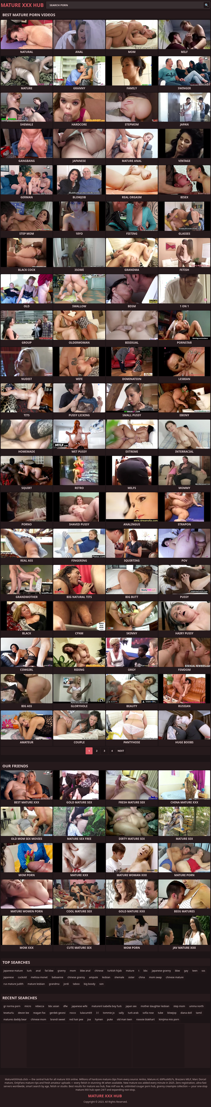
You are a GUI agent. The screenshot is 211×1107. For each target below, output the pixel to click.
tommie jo (109, 1012)
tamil (199, 1012)
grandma (54, 983)
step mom (179, 1006)
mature (130, 970)
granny (62, 970)
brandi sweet (57, 1019)
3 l (97, 1012)
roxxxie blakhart (145, 1019)
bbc (146, 970)
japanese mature (13, 970)
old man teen (124, 1019)
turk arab (133, 1012)
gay (186, 970)
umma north (196, 1006)
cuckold (22, 977)
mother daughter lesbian (155, 1006)
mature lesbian (36, 983)
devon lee (23, 1012)
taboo (76, 983)
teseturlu (8, 1012)
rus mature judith (13, 983)
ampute (93, 977)
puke (110, 1019)
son (101, 983)
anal (38, 970)
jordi (66, 983)
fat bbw (49, 970)
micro (28, 1006)
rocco (73, 1012)
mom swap (155, 977)
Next (121, 750)
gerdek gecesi (57, 1012)
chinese (99, 970)
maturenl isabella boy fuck (106, 1006)
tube (160, 1012)
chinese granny (76, 977)
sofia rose (148, 1012)
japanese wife (79, 1006)
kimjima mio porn (169, 1019)
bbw (177, 970)
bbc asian (53, 1006)
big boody (89, 983)
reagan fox (39, 1012)
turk (29, 970)
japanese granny (161, 970)
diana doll (186, 1012)
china (142, 977)
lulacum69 (86, 1012)
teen (195, 970)
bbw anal (85, 970)
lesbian (106, 977)
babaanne (57, 977)
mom (73, 970)
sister (131, 977)
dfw (65, 1006)
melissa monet (39, 977)
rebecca (39, 1006)
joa (89, 1019)
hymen (99, 1019)
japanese (8, 977)
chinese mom (38, 1019)
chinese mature (175, 977)
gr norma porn (11, 1006)
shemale (119, 977)
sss (203, 970)
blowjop (171, 1012)
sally (121, 1012)
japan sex (131, 1006)
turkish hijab (115, 970)
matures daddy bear (15, 1019)
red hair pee (76, 1019)
